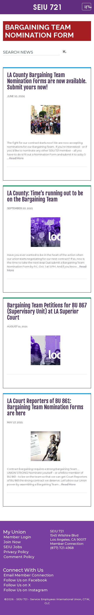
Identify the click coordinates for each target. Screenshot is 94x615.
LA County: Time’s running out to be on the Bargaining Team (45, 196)
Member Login (17, 537)
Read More (16, 158)
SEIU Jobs (13, 547)
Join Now (12, 542)
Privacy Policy (16, 552)
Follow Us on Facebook (25, 580)
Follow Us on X (17, 585)
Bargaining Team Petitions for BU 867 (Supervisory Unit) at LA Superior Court (47, 311)
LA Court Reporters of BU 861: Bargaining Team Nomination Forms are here (45, 407)
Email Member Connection (29, 575)
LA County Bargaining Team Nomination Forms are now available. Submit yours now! (47, 81)
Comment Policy (19, 557)
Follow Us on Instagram (25, 590)
